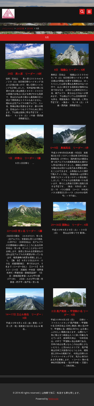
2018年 (30, 28)
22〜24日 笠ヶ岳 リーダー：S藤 (24, 231)
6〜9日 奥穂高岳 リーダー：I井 (70, 147)
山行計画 (20, 28)
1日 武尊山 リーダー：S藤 (24, 158)
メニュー (89, 11)
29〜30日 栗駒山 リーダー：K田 (69, 225)
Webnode (53, 398)
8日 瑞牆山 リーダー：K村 (69, 69)
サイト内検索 (82, 11)
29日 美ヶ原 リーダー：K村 (24, 73)
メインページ (8, 28)
